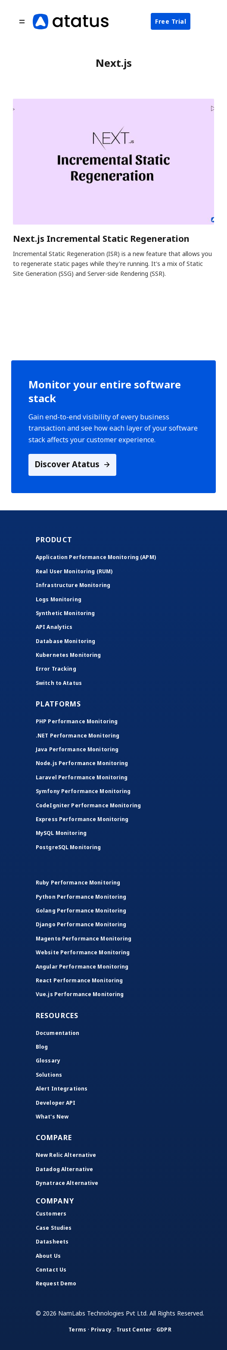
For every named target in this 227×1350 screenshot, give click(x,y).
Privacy (101, 1329)
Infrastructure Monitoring (73, 585)
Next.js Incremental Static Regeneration (101, 238)
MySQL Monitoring (61, 833)
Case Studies (54, 1227)
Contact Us (51, 1269)
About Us (48, 1255)
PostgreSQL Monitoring (68, 847)
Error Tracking (56, 668)
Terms (77, 1329)
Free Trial (170, 21)
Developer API (56, 1102)
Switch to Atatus (59, 683)
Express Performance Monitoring (82, 819)
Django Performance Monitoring (81, 924)
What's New (52, 1116)
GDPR (163, 1329)
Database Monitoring (65, 641)
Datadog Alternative (64, 1169)
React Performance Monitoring (79, 980)
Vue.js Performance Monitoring (80, 994)
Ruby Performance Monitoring (78, 882)
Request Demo (56, 1283)
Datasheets (52, 1241)
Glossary (48, 1060)
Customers (51, 1213)
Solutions (49, 1074)
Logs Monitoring (58, 599)
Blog (42, 1046)
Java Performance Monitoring (77, 749)
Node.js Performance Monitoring (82, 763)
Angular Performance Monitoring (82, 966)
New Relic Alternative (66, 1155)
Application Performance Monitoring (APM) (96, 557)
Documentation (58, 1033)
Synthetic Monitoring (65, 613)
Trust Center (134, 1329)
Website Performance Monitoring (83, 952)
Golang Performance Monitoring (81, 910)
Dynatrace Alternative (67, 1183)
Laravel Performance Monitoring (82, 777)
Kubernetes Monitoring (68, 655)
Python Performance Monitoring (81, 896)
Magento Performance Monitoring (84, 938)
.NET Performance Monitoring (77, 735)
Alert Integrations (61, 1088)
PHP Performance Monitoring (77, 721)
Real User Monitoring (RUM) (74, 571)
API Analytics (54, 627)
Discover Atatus (72, 465)
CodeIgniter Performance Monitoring (88, 805)
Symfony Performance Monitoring (83, 791)
